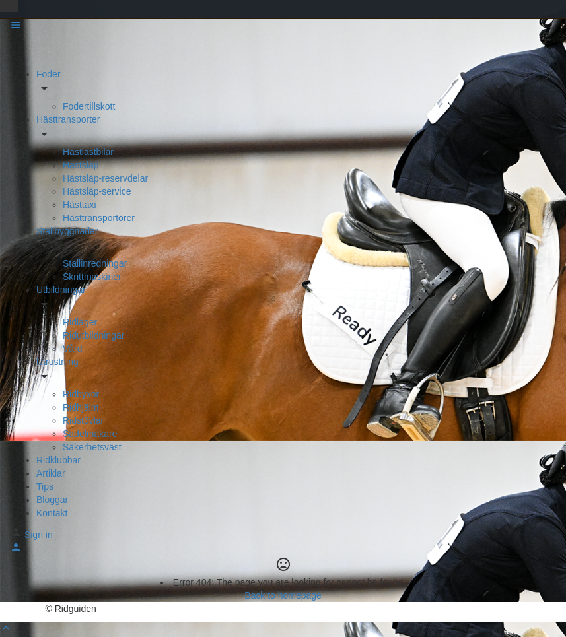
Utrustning (57, 361)
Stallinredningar (95, 263)
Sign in (38, 534)
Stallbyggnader (67, 231)
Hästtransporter (68, 119)
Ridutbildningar (93, 335)
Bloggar (52, 499)
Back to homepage (283, 595)
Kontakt (51, 513)
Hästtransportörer (99, 218)
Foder (48, 74)
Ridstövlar (83, 420)
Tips (44, 486)
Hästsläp (80, 165)
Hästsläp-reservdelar (105, 178)
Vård (73, 348)
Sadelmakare (90, 433)
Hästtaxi (79, 204)
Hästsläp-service (97, 191)
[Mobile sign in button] (16, 550)
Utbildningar (61, 290)
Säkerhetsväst (92, 447)
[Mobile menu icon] (283, 26)
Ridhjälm (80, 407)
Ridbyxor (81, 394)
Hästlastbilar (88, 152)
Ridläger (80, 322)
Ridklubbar (58, 460)
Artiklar (50, 473)
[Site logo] (34, 50)
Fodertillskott (89, 106)
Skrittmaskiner (92, 276)
